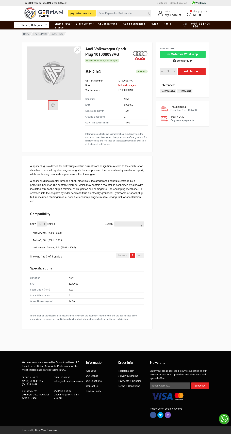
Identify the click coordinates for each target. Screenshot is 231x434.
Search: (124, 224)
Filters (168, 23)
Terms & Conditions (129, 386)
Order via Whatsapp (183, 54)
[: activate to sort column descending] (87, 228)
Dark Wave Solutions (46, 430)
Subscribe (200, 385)
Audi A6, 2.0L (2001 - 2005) (47, 240)
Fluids (155, 23)
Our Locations (94, 380)
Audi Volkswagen (127, 85)
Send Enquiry (182, 60)
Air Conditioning (108, 23)
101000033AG (168, 91)
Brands (59, 27)
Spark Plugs (57, 34)
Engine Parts (63, 23)
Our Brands (92, 375)
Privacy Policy (93, 391)
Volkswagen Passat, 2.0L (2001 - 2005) (54, 247)
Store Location (178, 3)
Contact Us (92, 386)
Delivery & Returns (128, 375)
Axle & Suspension (135, 23)
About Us (91, 370)
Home (26, 34)
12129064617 (184, 91)
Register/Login (126, 370)
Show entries (42, 224)
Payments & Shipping (129, 380)
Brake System (85, 23)
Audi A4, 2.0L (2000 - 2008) (47, 232)
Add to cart (192, 71)
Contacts (162, 3)
